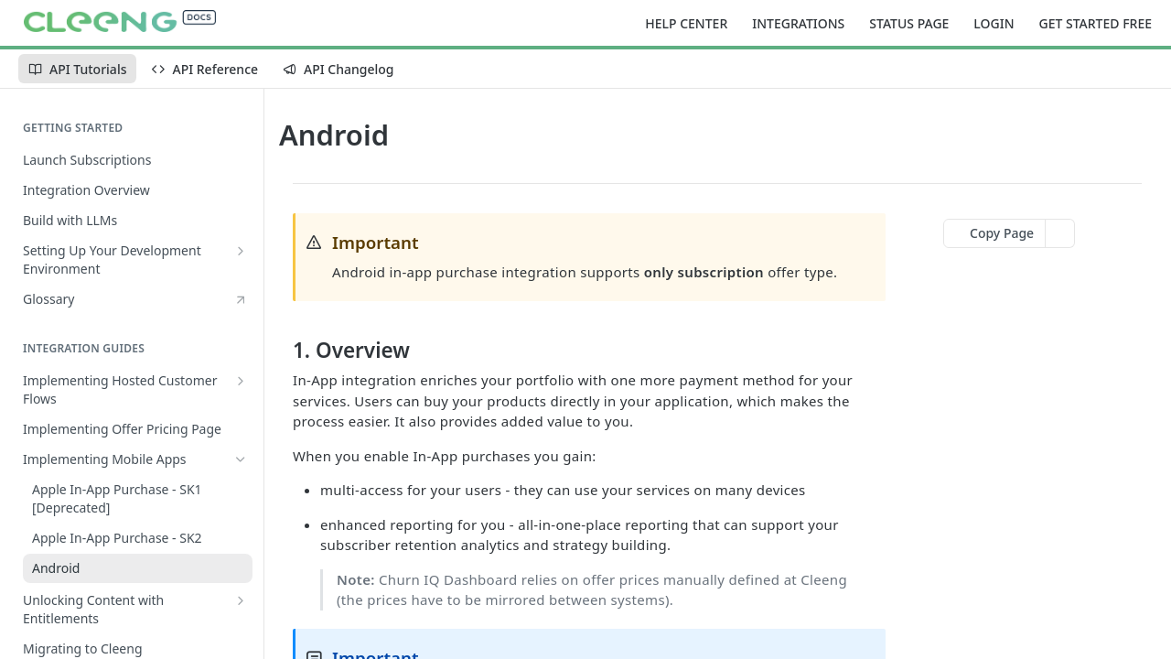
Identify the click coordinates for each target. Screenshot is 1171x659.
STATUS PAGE (909, 23)
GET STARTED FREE (1095, 23)
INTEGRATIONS (798, 23)
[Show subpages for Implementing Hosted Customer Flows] (240, 380)
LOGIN (993, 23)
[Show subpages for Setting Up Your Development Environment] (240, 250)
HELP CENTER (686, 23)
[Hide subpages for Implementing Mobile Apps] (240, 459)
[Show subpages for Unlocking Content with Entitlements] (240, 600)
